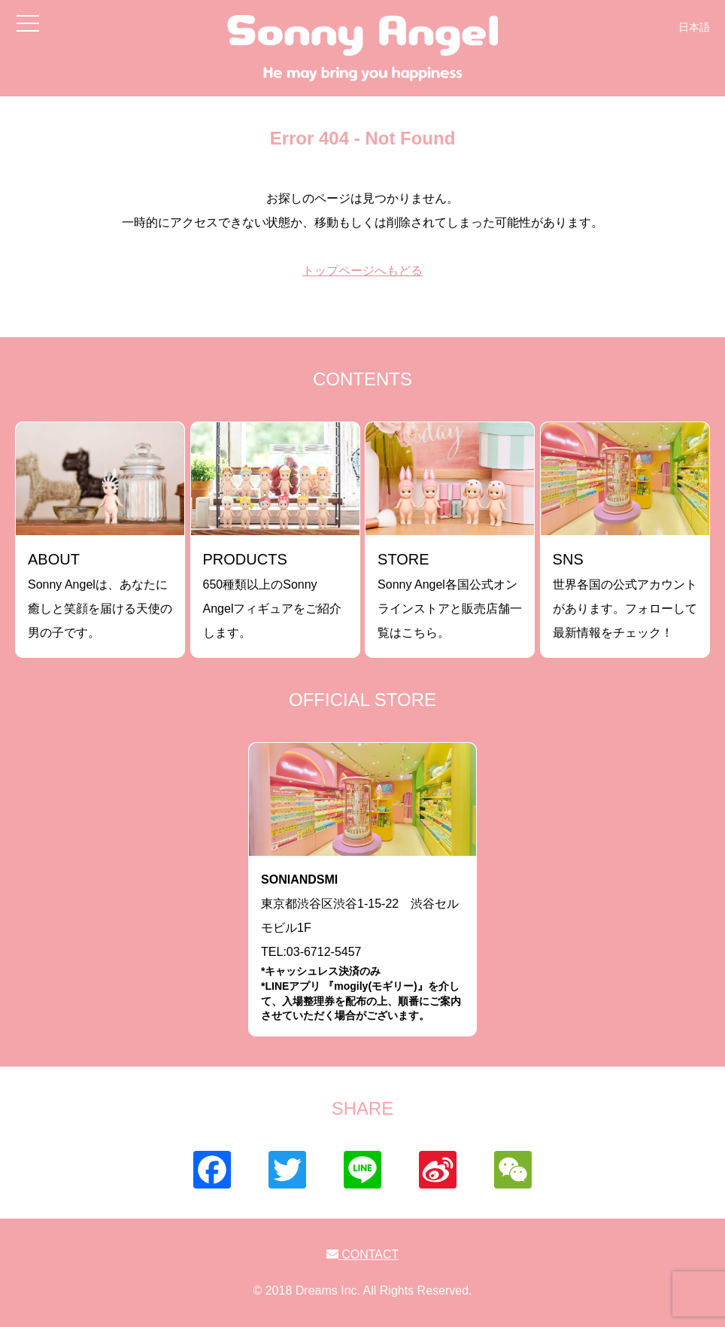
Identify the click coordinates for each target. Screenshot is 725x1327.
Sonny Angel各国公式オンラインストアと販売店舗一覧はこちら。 (450, 595)
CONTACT (362, 1254)
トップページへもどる (362, 270)
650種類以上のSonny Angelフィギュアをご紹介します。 (272, 595)
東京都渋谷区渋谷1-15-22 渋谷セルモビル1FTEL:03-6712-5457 (362, 948)
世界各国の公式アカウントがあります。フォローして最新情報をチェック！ (625, 595)
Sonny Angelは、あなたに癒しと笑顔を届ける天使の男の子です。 (100, 595)
